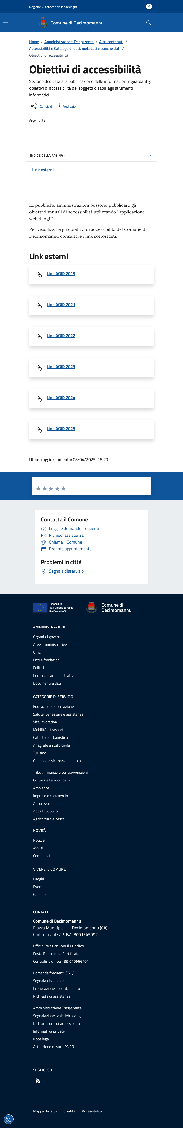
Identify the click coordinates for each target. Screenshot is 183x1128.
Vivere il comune (49, 869)
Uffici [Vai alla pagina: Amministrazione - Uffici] (37, 652)
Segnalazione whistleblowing (57, 1015)
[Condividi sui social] (41, 106)
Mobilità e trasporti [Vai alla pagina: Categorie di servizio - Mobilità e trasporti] (48, 730)
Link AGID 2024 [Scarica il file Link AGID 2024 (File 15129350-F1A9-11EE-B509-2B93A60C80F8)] (61, 398)
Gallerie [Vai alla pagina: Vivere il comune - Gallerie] (39, 894)
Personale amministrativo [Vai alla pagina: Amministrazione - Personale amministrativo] (54, 675)
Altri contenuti (111, 42)
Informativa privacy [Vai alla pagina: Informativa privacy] (49, 1031)
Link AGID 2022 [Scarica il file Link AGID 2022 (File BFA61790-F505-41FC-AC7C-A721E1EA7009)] (61, 336)
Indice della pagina (48, 155)
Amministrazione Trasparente (69, 42)
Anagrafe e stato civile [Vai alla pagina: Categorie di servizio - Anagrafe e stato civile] (51, 745)
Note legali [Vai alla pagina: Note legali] (42, 1039)
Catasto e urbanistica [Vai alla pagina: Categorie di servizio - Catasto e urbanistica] (50, 737)
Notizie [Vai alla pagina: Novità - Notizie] (39, 840)
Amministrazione (49, 627)
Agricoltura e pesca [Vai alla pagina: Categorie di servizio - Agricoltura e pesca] (48, 819)
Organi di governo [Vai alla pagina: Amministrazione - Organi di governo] (47, 636)
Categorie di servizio (53, 697)
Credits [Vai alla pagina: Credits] (69, 1111)
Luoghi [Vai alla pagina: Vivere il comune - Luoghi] (38, 879)
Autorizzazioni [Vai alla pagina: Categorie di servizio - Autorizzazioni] (44, 803)
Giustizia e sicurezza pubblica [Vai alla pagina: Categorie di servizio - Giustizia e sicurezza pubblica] (57, 761)
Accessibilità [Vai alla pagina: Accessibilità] (92, 1111)
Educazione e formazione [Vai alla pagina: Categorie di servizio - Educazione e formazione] (53, 706)
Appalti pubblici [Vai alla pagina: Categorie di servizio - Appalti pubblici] (45, 811)
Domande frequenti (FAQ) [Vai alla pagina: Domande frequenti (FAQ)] (53, 973)
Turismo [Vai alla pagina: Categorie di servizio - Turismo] (39, 753)
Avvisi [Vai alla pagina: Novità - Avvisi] (38, 848)
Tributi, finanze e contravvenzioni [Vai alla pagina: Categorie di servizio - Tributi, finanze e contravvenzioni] (60, 772)
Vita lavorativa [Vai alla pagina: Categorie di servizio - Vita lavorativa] (45, 722)
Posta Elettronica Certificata (56, 953)
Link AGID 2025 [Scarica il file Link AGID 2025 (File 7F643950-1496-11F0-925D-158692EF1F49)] (61, 429)
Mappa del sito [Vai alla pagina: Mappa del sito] (45, 1111)
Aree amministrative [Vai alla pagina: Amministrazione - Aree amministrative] (50, 644)
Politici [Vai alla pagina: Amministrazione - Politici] (38, 667)
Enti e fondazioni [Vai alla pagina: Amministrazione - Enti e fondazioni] (47, 660)
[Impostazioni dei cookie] (9, 1119)
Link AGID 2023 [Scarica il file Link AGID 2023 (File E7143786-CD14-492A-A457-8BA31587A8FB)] (61, 367)
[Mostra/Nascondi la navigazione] (6, 22)
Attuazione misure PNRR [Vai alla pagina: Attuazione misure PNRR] (53, 1046)
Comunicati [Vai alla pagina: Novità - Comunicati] (42, 856)
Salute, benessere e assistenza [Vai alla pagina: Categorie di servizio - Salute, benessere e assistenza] (58, 714)
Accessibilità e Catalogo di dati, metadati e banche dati (74, 48)
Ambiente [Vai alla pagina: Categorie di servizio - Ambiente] (41, 788)
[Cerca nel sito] (148, 23)
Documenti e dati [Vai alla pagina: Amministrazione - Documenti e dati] (47, 683)
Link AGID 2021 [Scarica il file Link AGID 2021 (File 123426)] (61, 305)
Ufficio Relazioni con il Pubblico (58, 946)
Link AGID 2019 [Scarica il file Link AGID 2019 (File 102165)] (61, 273)
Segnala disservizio (48, 981)
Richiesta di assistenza (51, 996)
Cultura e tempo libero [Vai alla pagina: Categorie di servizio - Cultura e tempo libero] (51, 780)
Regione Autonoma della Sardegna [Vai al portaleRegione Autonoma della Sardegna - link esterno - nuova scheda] (53, 6)
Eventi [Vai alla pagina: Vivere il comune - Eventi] (38, 887)
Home (34, 42)
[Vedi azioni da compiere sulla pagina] (67, 106)
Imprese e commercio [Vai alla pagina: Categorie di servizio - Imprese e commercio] (50, 795)
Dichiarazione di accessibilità (56, 1023)
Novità (39, 830)
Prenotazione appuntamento (56, 988)
